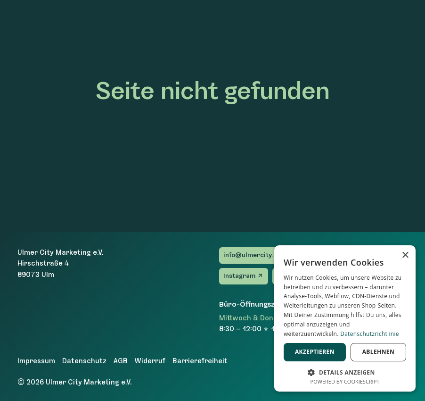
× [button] (405, 255)
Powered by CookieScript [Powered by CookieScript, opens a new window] (345, 381)
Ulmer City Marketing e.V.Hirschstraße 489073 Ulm (60, 263)
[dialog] (345, 318)
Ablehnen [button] (378, 352)
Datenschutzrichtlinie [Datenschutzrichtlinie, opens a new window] (369, 334)
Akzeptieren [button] (315, 352)
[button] (345, 372)
